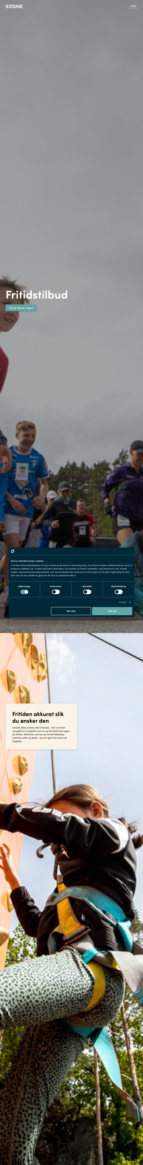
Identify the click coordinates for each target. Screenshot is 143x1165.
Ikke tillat (71, 611)
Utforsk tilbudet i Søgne (21, 307)
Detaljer (123, 602)
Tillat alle (112, 611)
